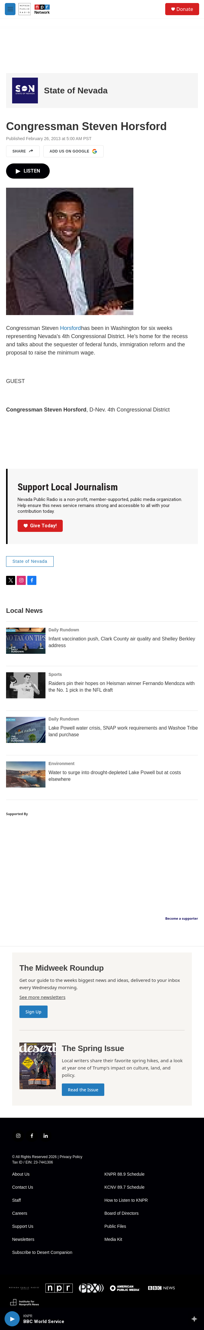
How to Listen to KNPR (126, 1200)
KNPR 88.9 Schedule (125, 1174)
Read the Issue (83, 1090)
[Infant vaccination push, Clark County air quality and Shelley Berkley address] (25, 641)
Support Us (22, 1226)
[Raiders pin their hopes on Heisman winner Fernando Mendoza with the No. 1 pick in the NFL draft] (25, 685)
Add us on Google (73, 151)
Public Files (115, 1226)
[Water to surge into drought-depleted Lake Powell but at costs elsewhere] (25, 774)
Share (22, 151)
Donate (184, 9)
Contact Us (22, 1187)
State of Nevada (76, 90)
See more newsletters (42, 997)
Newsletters (23, 1239)
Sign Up (33, 1012)
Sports (55, 674)
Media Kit (113, 1239)
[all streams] (196, 1318)
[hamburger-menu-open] (10, 9)
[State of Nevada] (25, 90)
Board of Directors (122, 1213)
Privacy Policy (71, 1157)
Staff (16, 1200)
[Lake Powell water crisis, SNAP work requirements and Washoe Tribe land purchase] (25, 730)
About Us (21, 1174)
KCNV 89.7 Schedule (125, 1187)
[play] (12, 1319)
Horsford (70, 328)
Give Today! (40, 526)
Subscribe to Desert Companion (42, 1252)
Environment (61, 763)
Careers (19, 1213)
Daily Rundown (63, 629)
